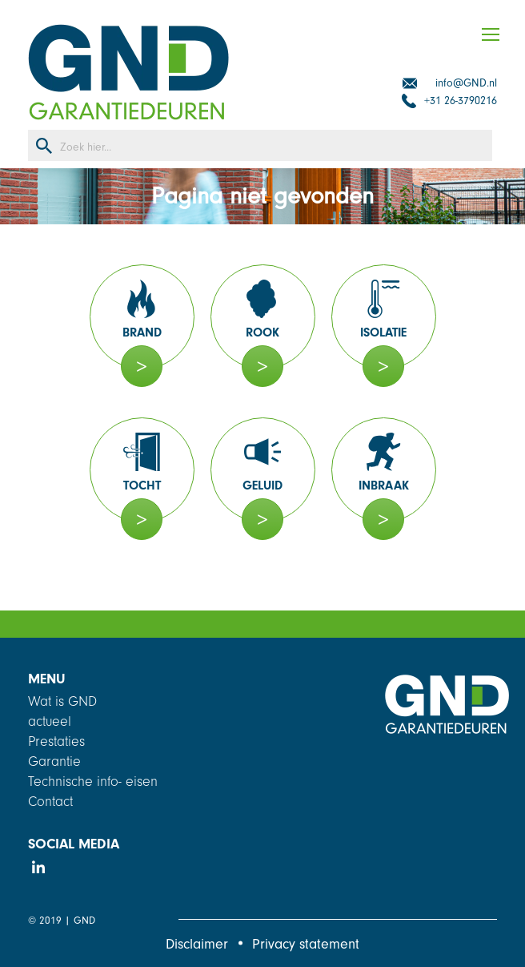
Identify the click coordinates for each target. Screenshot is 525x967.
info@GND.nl (466, 83)
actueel (49, 721)
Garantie (54, 761)
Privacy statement (305, 944)
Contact (50, 801)
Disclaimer (197, 944)
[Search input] (276, 145)
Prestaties (56, 741)
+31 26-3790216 (460, 100)
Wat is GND (62, 701)
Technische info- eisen (93, 781)
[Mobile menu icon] (498, 34)
